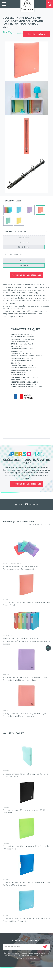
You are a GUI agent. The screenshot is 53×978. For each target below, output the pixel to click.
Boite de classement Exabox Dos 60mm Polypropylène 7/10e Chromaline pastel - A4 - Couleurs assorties (26, 641)
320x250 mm (23, 242)
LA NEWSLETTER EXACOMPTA (26, 941)
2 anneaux (24, 261)
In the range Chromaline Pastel (19, 521)
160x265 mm (24, 238)
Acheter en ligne (37, 34)
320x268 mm (23, 247)
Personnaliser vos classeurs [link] (26, 483)
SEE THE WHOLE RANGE (39, 525)
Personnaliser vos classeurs (26, 275)
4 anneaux (24, 265)
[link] (4, 4)
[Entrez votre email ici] (26, 947)
